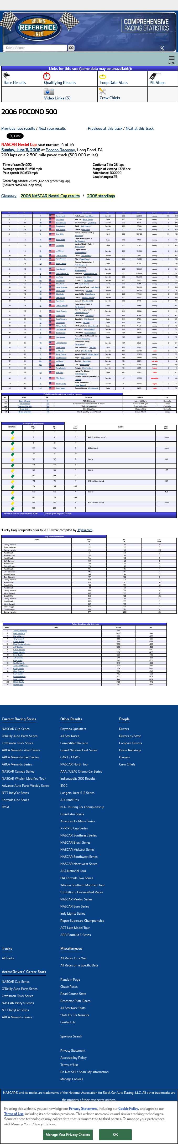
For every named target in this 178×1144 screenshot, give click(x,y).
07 (40, 297)
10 (40, 245)
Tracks (7, 948)
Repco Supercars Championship (82, 921)
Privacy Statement (72, 1050)
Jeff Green (59, 361)
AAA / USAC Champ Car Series (81, 771)
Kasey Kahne (60, 239)
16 (40, 234)
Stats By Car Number (74, 1015)
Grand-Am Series (72, 814)
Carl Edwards (60, 315)
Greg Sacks (24, 409)
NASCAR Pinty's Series (18, 1003)
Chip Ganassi (89, 319)
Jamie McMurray (61, 287)
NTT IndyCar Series (15, 793)
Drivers (124, 729)
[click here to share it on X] (163, 48)
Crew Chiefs (127, 764)
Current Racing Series (19, 719)
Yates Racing (90, 294)
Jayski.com (84, 530)
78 (40, 343)
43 (40, 263)
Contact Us (67, 1022)
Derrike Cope (25, 403)
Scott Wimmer (25, 401)
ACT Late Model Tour (75, 928)
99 (40, 315)
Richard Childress (80, 252)
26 (40, 287)
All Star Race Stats (73, 1008)
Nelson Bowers (89, 329)
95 (47, 406)
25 (40, 226)
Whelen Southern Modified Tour (82, 885)
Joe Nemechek (61, 329)
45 (40, 372)
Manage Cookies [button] (71, 1079)
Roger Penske (88, 219)
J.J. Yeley (59, 277)
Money (138, 213)
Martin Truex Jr (61, 311)
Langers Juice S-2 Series (77, 793)
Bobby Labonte (61, 263)
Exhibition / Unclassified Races (81, 892)
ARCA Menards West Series (21, 750)
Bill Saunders (89, 280)
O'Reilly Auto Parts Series (20, 736)
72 (47, 412)
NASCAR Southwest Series (79, 857)
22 (40, 322)
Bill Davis (86, 322)
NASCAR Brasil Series (75, 842)
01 (40, 329)
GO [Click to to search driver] (71, 48)
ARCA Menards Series (17, 764)
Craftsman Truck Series (17, 743)
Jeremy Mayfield (61, 305)
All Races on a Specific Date (79, 965)
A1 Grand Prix (69, 800)
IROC (63, 786)
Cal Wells (89, 290)
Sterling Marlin (61, 384)
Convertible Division (74, 743)
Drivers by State (130, 736)
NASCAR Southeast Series (78, 835)
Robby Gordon (61, 354)
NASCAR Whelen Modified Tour (24, 778)
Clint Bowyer (60, 297)
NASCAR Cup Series (16, 729)
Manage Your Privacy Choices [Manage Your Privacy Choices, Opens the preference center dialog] (68, 1136)
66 (40, 361)
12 (40, 259)
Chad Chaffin (60, 347)
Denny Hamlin (60, 216)
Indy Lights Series (72, 913)
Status (154, 213)
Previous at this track (105, 128)
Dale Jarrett (60, 364)
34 (47, 409)
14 (40, 384)
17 (40, 229)
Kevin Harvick (60, 269)
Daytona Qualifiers (73, 729)
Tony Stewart (61, 223)
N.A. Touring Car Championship (82, 807)
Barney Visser (79, 344)
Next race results (52, 128)
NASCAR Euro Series (74, 906)
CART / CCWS (70, 757)
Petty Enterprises (80, 265)
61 (40, 347)
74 (47, 403)
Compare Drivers (130, 743)
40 (40, 319)
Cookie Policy (128, 1110)
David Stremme (61, 319)
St (24, 213)
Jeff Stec (93, 347)
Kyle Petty (59, 372)
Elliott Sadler (60, 294)
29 (40, 269)
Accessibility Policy (73, 1058)
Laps (123, 213)
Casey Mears (60, 388)
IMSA (5, 807)
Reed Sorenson (61, 358)
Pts (176, 213)
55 (40, 326)
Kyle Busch (60, 301)
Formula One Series (15, 800)
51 (40, 378)
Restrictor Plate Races (75, 1001)
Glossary (9, 196)
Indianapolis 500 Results (78, 778)
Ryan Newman (61, 259)
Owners (124, 757)
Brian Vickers (60, 226)
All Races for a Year (73, 958)
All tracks (8, 958)
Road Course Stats (73, 994)
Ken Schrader (60, 333)
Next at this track (140, 128)
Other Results (71, 719)
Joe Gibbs (89, 216)
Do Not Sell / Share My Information (84, 1072)
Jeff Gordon (60, 351)
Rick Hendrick (86, 226)
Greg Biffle (60, 234)
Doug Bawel (93, 326)
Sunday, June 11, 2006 (20, 150)
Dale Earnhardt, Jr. (62, 273)
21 (40, 333)
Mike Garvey (60, 378)
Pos (9, 213)
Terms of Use (69, 1065)
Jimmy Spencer (61, 343)
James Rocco (79, 247)
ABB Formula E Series (75, 935)
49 (40, 337)
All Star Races (69, 736)
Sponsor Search (71, 1036)
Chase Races (69, 987)
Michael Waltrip (61, 326)
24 (40, 351)
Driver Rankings (130, 750)
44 (40, 368)
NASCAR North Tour (74, 764)
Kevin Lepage (60, 337)
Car (108, 213)
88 (40, 364)
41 (40, 358)
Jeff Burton (60, 251)
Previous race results (18, 128)
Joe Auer (78, 379)
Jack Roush (86, 229)
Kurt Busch (60, 219)
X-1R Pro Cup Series (74, 828)
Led (168, 213)
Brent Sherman (25, 412)
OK (115, 1136)
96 (40, 280)
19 (40, 305)
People (124, 719)
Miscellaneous (71, 948)
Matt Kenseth (60, 229)
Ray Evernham (80, 241)
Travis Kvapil (60, 290)
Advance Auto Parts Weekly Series (25, 786)
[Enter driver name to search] (35, 47)
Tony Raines (60, 280)
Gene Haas (87, 361)
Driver (61, 213)
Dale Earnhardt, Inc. (90, 273)
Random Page (70, 979)
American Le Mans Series (77, 821)
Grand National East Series (78, 750)
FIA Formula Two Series (76, 878)
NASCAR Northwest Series (78, 864)
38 (40, 294)
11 (40, 216)
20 (40, 223)
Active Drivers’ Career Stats (24, 972)
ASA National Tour (73, 871)
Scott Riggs (60, 245)
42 (40, 388)
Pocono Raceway (60, 150)
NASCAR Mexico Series (76, 899)
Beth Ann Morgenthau (82, 339)
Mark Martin (60, 284)
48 (40, 255)
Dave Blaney (60, 322)
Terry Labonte (61, 368)
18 (40, 277)
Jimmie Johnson (61, 255)
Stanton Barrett (25, 406)
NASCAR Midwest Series (77, 849)
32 (40, 290)
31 (40, 251)
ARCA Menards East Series (20, 757)
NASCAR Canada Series (18, 771)
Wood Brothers (90, 333)
